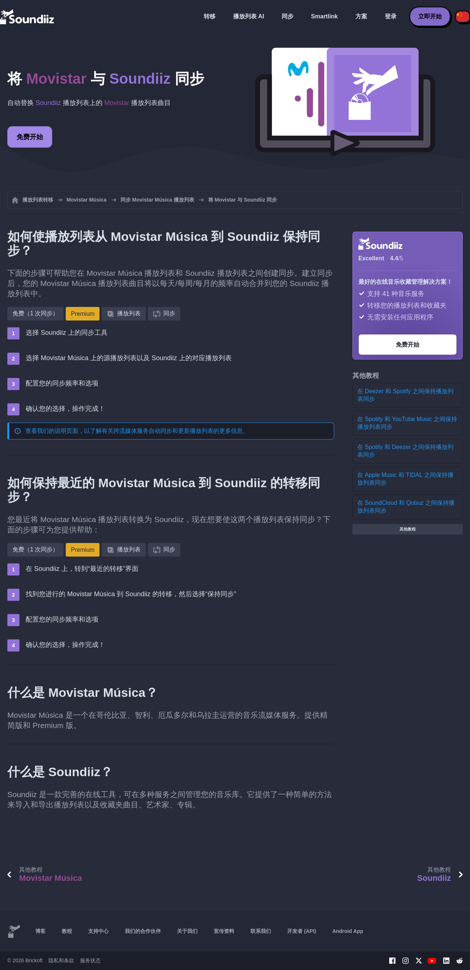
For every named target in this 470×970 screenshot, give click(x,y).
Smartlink (324, 16)
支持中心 (98, 931)
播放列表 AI (248, 16)
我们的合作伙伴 (143, 931)
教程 (67, 931)
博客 (40, 931)
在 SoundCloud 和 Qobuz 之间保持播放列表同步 (406, 507)
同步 (287, 16)
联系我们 (260, 931)
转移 (210, 16)
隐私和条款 (61, 960)
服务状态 (90, 960)
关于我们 (187, 931)
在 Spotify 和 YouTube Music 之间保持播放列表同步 (407, 423)
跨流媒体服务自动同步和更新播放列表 (163, 431)
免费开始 (30, 137)
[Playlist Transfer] (27, 16)
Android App (347, 931)
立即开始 (430, 16)
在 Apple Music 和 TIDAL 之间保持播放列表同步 (405, 479)
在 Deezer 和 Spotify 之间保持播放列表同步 (405, 395)
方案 (361, 16)
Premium (82, 314)
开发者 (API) (301, 931)
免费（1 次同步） (35, 313)
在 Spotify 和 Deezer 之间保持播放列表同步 (405, 451)
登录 (391, 16)
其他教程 (408, 529)
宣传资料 (224, 931)
